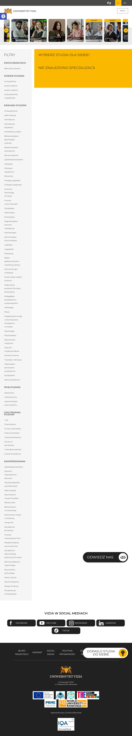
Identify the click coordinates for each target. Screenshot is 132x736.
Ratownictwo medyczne (9, 341)
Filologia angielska (12, 180)
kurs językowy (10, 81)
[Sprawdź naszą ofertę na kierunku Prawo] (19, 30)
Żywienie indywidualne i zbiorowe (10, 474)
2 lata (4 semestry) (11, 433)
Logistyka (8, 245)
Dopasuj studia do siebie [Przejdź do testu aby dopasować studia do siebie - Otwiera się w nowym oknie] (101, 652)
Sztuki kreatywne (11, 582)
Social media (51, 652)
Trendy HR (8, 523)
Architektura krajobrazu (9, 125)
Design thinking (11, 586)
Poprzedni (6, 30)
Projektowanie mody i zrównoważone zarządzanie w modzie (13, 321)
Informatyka (9, 213)
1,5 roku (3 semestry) (12, 429)
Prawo (7, 312)
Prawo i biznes (10, 578)
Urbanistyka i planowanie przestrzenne (9, 367)
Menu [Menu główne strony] (122, 11)
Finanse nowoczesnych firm (12, 536)
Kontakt (37, 652)
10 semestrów (10, 424)
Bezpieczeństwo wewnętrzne (11, 149)
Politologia (9, 308)
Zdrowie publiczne (12, 380)
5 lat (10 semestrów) (12, 454)
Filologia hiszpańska (13, 185)
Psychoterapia (10, 336)
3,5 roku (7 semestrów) (9, 443)
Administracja (10, 115)
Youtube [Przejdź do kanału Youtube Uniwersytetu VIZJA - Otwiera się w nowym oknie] (51, 623)
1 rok (6, 420)
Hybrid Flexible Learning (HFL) (10, 403)
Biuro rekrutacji (21, 652)
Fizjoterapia (9, 208)
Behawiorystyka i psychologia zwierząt (11, 139)
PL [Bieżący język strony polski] (118, 3)
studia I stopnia (10, 86)
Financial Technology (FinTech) (9, 192)
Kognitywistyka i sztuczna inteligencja (11, 224)
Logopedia (9, 249)
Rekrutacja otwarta (12, 68)
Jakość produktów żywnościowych (12, 484)
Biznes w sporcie (11, 155)
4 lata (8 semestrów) (12, 450)
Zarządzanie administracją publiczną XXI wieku (13, 554)
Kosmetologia (10, 233)
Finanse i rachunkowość (10, 202)
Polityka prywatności (67, 652)
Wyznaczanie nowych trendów (11, 496)
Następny (125, 30)
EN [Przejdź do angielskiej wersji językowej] (124, 3)
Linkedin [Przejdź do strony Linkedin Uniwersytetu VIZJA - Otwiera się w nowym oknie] (110, 623)
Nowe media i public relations (13, 279)
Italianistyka (9, 217)
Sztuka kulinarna (11, 356)
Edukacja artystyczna (9, 170)
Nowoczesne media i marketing (12, 516)
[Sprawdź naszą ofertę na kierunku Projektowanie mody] (57, 30)
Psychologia (9, 331)
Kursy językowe (10, 111)
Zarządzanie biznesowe (9, 529)
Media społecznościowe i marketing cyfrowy (12, 261)
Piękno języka (10, 491)
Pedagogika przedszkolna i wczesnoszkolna (11, 299)
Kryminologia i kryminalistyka (10, 239)
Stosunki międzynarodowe (11, 349)
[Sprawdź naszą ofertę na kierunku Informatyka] (38, 30)
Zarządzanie (9, 376)
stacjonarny (9, 393)
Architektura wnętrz (12, 132)
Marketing (8, 254)
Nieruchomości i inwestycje (11, 271)
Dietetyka (8, 164)
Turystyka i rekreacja (13, 360)
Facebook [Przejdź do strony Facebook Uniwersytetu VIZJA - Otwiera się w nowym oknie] (21, 623)
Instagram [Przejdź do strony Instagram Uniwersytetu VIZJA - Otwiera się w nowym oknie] (81, 623)
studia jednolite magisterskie (11, 96)
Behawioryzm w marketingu (10, 508)
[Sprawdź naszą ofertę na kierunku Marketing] (112, 30)
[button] (3, 16)
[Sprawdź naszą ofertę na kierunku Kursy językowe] (75, 30)
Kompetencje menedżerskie (10, 592)
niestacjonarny (10, 397)
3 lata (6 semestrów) (12, 437)
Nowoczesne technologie (9, 571)
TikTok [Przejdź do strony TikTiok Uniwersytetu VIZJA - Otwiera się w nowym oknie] (66, 631)
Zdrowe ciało (9, 503)
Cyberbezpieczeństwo (13, 160)
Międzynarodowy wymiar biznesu (11, 544)
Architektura (9, 120)
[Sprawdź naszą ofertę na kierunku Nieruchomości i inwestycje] (94, 30)
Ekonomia (8, 176)
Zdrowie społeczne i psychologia (12, 563)
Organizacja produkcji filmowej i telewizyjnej (12, 288)
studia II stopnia (11, 90)
